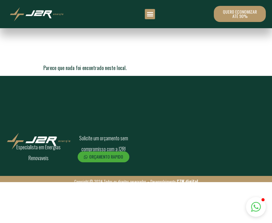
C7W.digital (187, 181)
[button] (150, 14)
